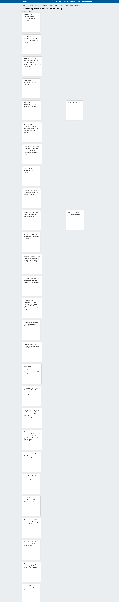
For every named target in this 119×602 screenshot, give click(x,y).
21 (87, 581)
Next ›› (74, 588)
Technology (77, 5)
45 (88, 583)
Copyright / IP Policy (65, 600)
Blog (64, 594)
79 (51, 588)
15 (68, 581)
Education (37, 5)
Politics (66, 5)
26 (30, 583)
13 (62, 581)
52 (39, 585)
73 (33, 588)
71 (27, 588)
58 (57, 585)
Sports (71, 5)
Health (50, 5)
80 (54, 588)
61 (67, 585)
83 (64, 588)
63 (73, 585)
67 (85, 585)
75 (39, 588)
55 (48, 585)
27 (33, 583)
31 (45, 583)
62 (70, 585)
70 (23, 588)
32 (48, 583)
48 (27, 585)
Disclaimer (40, 600)
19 (81, 581)
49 (30, 585)
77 (45, 588)
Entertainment (44, 5)
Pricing (66, 1)
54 (45, 585)
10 (53, 581)
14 (65, 581)
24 (23, 583)
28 (36, 583)
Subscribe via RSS (27, 11)
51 (36, 585)
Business (31, 5)
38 (67, 583)
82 (60, 588)
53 (42, 585)
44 (85, 583)
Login (78, 1)
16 (71, 581)
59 (60, 585)
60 (64, 585)
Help (76, 594)
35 (57, 583)
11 (56, 581)
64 (76, 585)
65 (79, 585)
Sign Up (73, 1)
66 (82, 585)
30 (42, 583)
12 (59, 581)
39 (70, 583)
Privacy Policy (47, 600)
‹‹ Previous (25, 581)
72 (30, 588)
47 (23, 585)
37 (64, 583)
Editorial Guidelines (75, 600)
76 (42, 588)
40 (73, 583)
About (43, 594)
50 (33, 585)
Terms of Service (55, 600)
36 (60, 583)
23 (93, 581)
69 (91, 585)
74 (36, 588)
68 (88, 585)
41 (76, 583)
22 (90, 581)
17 (75, 581)
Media (61, 5)
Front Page (25, 5)
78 (48, 588)
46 (91, 583)
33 (51, 583)
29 (39, 583)
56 (51, 585)
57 (54, 585)
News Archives (70, 594)
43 (82, 583)
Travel (83, 5)
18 (78, 581)
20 (84, 581)
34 (54, 583)
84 (67, 588)
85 (70, 588)
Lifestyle (56, 5)
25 (27, 583)
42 (79, 583)
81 (57, 588)
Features (58, 1)
